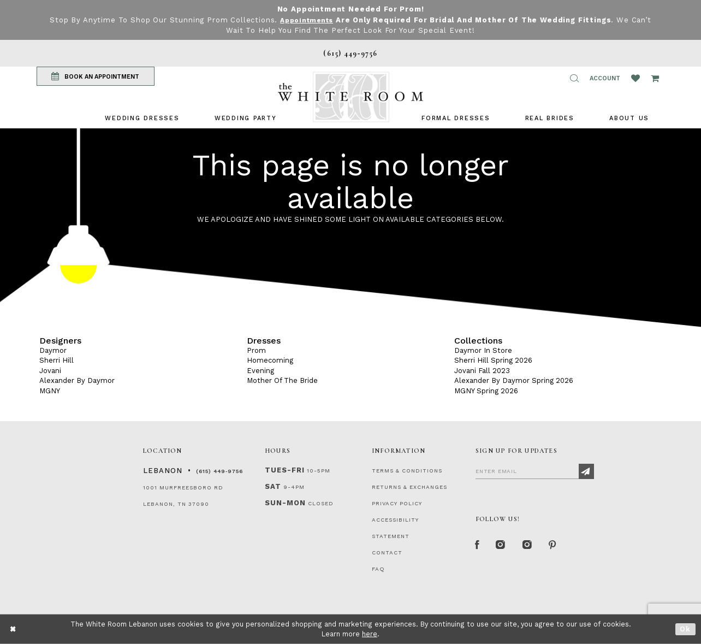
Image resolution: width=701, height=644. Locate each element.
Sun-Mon (285, 503)
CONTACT (387, 553)
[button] (574, 78)
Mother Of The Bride (282, 380)
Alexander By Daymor (77, 380)
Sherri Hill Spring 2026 (493, 360)
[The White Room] (350, 97)
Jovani (50, 371)
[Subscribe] (586, 471)
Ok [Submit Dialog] (685, 629)
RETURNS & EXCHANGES (409, 487)
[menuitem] (141, 118)
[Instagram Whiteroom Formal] (504, 546)
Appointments (318, 20)
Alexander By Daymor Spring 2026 (513, 380)
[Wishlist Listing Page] (635, 78)
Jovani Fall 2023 (482, 371)
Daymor (53, 350)
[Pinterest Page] (560, 546)
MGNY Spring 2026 (486, 391)
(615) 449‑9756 (219, 471)
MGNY (49, 391)
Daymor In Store (483, 350)
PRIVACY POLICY (397, 503)
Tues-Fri (285, 470)
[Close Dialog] (13, 629)
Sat (273, 486)
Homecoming (270, 360)
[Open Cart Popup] (654, 78)
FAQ (378, 569)
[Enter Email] (535, 471)
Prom (256, 350)
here (369, 634)
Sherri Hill (56, 360)
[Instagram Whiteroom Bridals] (533, 546)
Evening (260, 371)
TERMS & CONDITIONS (407, 471)
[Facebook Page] (478, 546)
